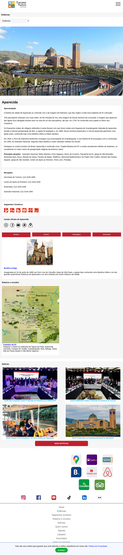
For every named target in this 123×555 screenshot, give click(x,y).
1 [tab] (58, 93)
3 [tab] (65, 93)
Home (61, 507)
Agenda (61, 530)
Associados (61, 538)
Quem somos (61, 527)
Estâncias (61, 511)
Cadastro (61, 534)
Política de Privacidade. (98, 546)
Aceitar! (61, 550)
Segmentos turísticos (61, 515)
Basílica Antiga (10, 268)
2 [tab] (61, 93)
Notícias (61, 523)
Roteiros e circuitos (61, 519)
